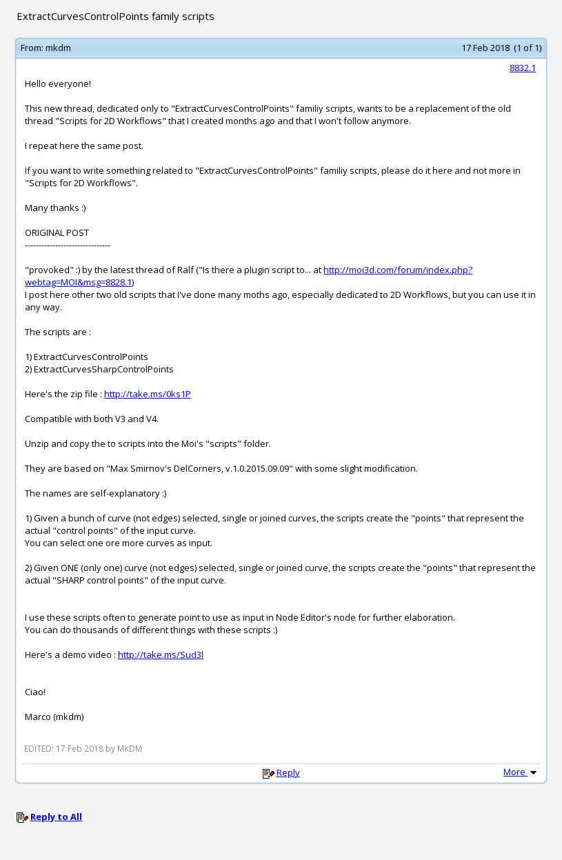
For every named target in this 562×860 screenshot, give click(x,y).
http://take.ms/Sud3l (160, 654)
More (521, 772)
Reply (288, 772)
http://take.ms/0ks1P (147, 394)
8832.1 (523, 67)
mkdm (58, 47)
